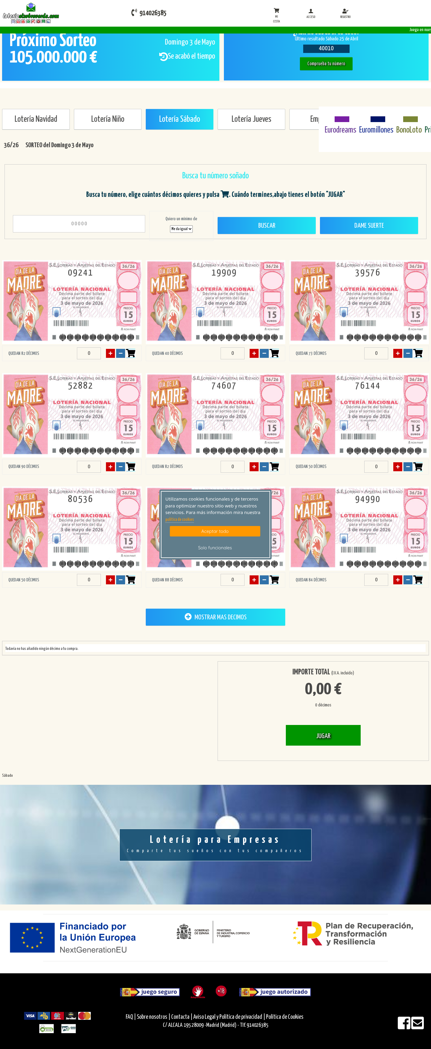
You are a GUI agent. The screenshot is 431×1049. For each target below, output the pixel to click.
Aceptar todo (215, 531)
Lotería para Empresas (215, 844)
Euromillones (376, 130)
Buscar (266, 225)
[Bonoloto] (409, 116)
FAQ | (131, 1017)
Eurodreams (340, 130)
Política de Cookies (284, 1017)
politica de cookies (180, 520)
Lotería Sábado (179, 119)
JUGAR (323, 736)
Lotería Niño (107, 119)
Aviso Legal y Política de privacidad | (229, 1017)
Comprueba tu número (326, 64)
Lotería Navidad (36, 119)
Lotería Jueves (251, 119)
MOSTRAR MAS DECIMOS (216, 617)
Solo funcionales (215, 548)
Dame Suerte (369, 225)
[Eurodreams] (340, 116)
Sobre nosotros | (153, 1017)
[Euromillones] (376, 116)
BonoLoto (409, 130)
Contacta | (181, 1017)
